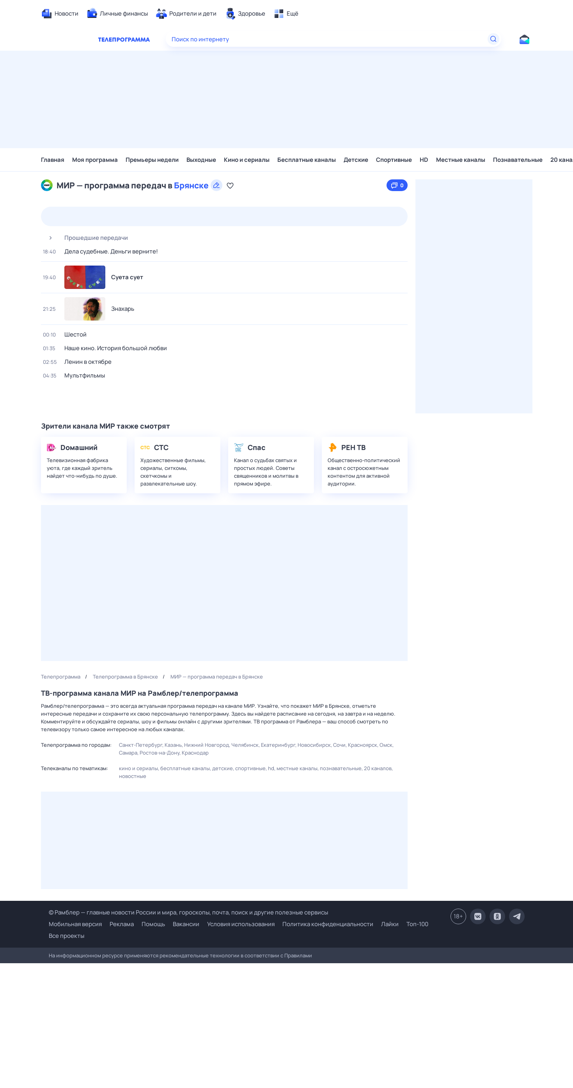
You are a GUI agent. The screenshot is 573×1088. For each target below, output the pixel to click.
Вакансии (186, 924)
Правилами (298, 955)
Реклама (122, 924)
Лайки (390, 924)
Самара (128, 752)
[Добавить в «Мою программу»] (230, 185)
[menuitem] (59, 13)
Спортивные (394, 160)
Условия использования (241, 924)
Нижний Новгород (206, 744)
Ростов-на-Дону (159, 752)
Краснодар (195, 752)
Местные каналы (460, 160)
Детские (356, 160)
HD (424, 160)
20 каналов (378, 768)
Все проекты (66, 936)
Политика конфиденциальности (327, 924)
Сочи (339, 744)
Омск (386, 744)
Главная (52, 160)
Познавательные (518, 160)
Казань (173, 744)
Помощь (153, 924)
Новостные (132, 776)
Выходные (201, 160)
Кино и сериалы (247, 160)
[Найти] (493, 39)
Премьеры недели (152, 160)
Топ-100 (417, 924)
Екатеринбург (278, 744)
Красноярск (362, 744)
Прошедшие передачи (85, 238)
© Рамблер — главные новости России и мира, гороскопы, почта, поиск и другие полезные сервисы (188, 912)
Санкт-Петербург (140, 744)
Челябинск (245, 744)
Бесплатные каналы (306, 160)
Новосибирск (314, 744)
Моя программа (95, 160)
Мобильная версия (75, 924)
